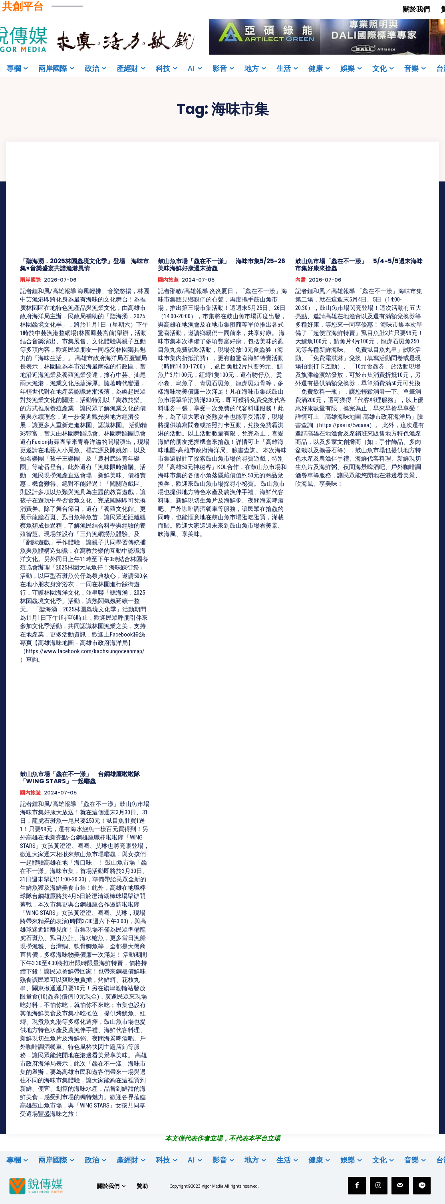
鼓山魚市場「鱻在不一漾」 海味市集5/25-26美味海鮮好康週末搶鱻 (221, 264)
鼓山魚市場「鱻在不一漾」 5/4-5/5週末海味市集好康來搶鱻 (359, 264)
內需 (300, 280)
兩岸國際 (30, 280)
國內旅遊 (168, 280)
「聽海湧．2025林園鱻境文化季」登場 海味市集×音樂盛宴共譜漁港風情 (84, 264)
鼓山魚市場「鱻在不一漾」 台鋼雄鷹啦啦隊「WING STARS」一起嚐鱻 (80, 777)
